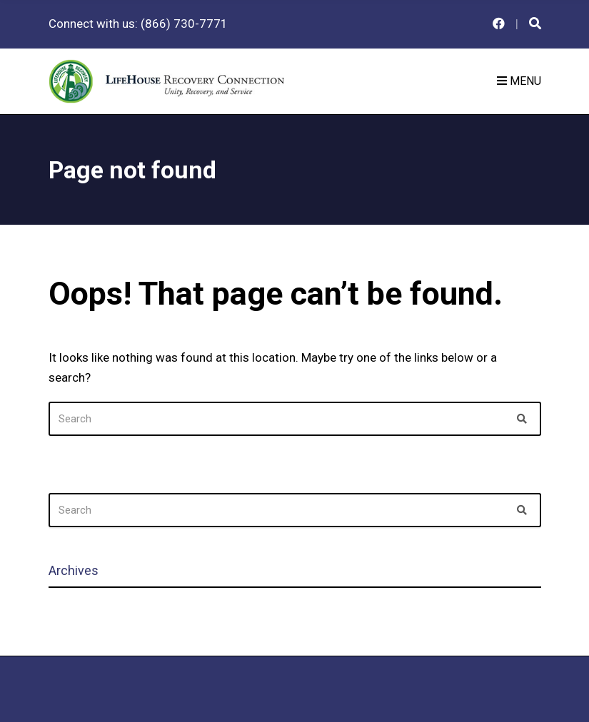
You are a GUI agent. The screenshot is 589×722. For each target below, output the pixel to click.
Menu (519, 81)
